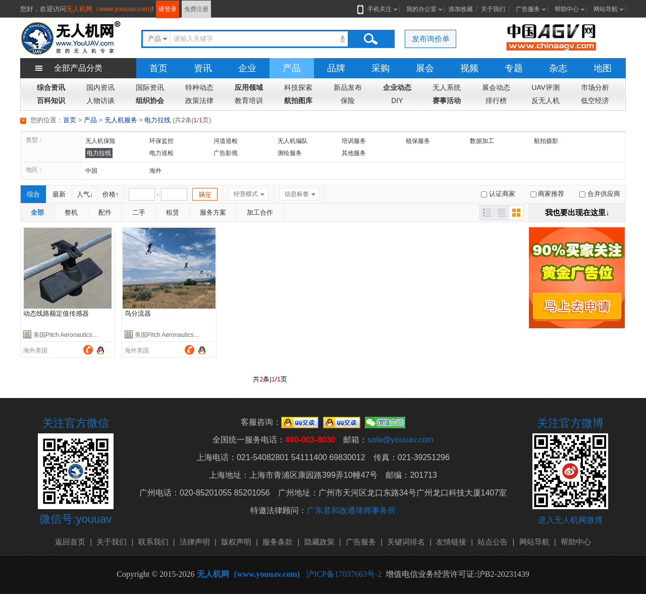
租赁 (172, 212)
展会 (425, 68)
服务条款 (277, 541)
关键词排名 (406, 541)
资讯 (203, 68)
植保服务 (418, 140)
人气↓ (85, 194)
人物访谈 (100, 100)
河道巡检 (225, 140)
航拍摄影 (546, 140)
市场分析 (595, 87)
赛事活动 (447, 100)
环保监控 (161, 140)
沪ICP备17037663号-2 (344, 574)
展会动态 (496, 87)
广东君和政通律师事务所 (351, 510)
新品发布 (348, 87)
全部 (37, 212)
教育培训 (249, 100)
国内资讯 (100, 87)
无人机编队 (293, 140)
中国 (91, 170)
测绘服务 (290, 153)
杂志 (558, 68)
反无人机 (545, 100)
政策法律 (199, 100)
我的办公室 (421, 9)
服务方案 (213, 212)
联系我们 (153, 541)
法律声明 (195, 541)
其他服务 (354, 153)
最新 (59, 194)
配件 (105, 212)
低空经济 (595, 100)
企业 (247, 68)
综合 (33, 194)
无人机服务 (120, 120)
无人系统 (447, 87)
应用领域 (249, 87)
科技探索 (298, 87)
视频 (469, 68)
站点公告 (492, 541)
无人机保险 (100, 140)
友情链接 (451, 541)
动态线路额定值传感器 (56, 313)
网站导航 (606, 9)
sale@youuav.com (400, 439)
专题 (514, 68)
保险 (348, 100)
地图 (603, 68)
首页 (158, 68)
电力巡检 (161, 153)
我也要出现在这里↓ (577, 212)
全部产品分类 (78, 68)
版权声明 (236, 541)
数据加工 (482, 140)
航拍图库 (298, 100)
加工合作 (260, 212)
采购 (380, 68)
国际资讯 (150, 87)
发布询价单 (431, 38)
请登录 (167, 9)
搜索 (370, 38)
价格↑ (110, 194)
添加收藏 (461, 9)
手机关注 (377, 9)
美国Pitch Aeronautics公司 (68, 334)
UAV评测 (545, 87)
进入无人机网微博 (570, 520)
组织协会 (150, 100)
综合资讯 (51, 87)
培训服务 (354, 140)
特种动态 (199, 87)
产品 (292, 68)
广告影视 (225, 153)
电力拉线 (157, 120)
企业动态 (397, 87)
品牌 (336, 68)
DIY (397, 100)
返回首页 (70, 541)
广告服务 (528, 9)
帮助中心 (567, 9)
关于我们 (493, 9)
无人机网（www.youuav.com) (109, 9)
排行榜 (496, 100)
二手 (138, 212)
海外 (155, 170)
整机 (71, 212)
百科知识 (51, 100)
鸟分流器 (138, 313)
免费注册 (196, 9)
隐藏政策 (319, 541)
